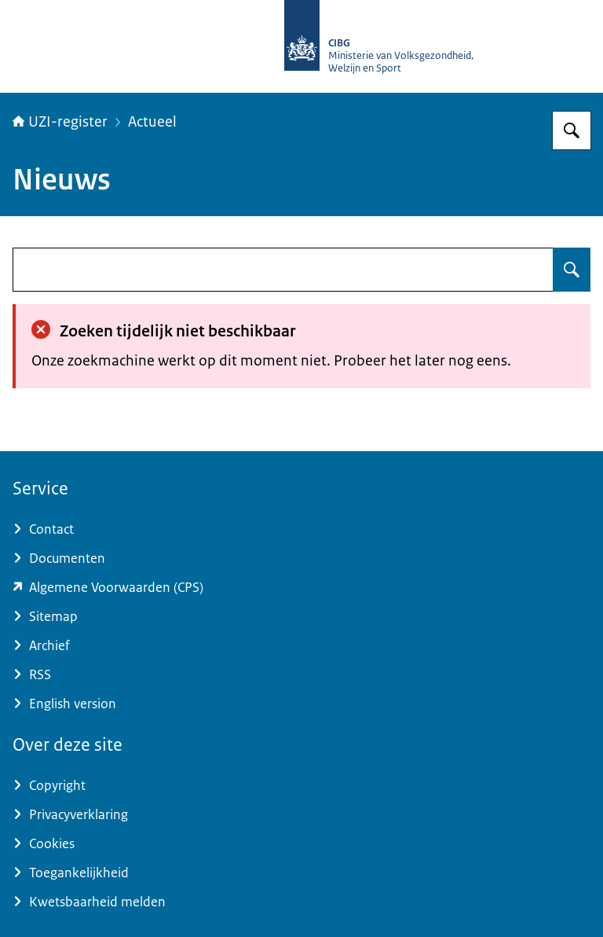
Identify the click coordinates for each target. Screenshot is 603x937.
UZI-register (60, 121)
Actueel (152, 121)
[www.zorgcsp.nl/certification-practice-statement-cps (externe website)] (301, 587)
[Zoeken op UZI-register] (571, 130)
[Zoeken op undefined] (571, 270)
